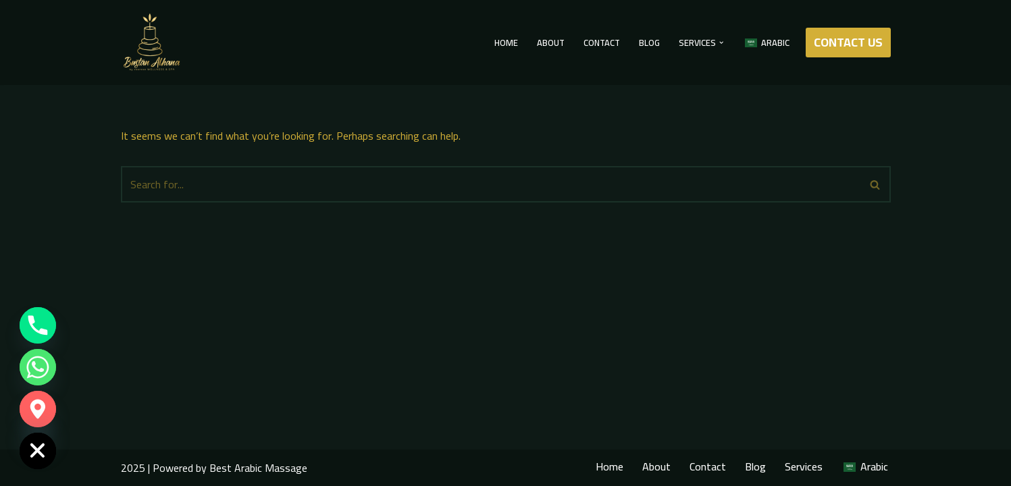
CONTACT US (848, 42)
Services (804, 467)
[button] (721, 42)
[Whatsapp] (38, 367)
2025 (133, 468)
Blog (649, 42)
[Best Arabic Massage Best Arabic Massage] (151, 42)
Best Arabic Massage (258, 468)
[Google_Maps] (38, 409)
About (551, 42)
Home (506, 42)
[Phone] (38, 325)
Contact (602, 42)
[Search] (490, 184)
